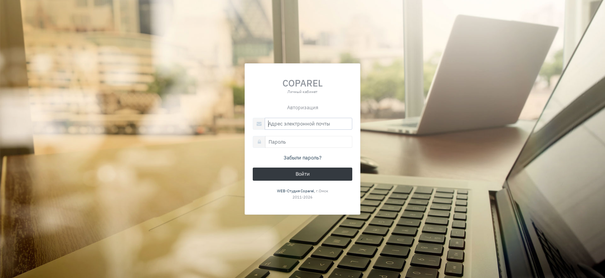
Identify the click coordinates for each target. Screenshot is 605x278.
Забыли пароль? (302, 157)
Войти (303, 174)
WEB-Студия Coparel (295, 190)
